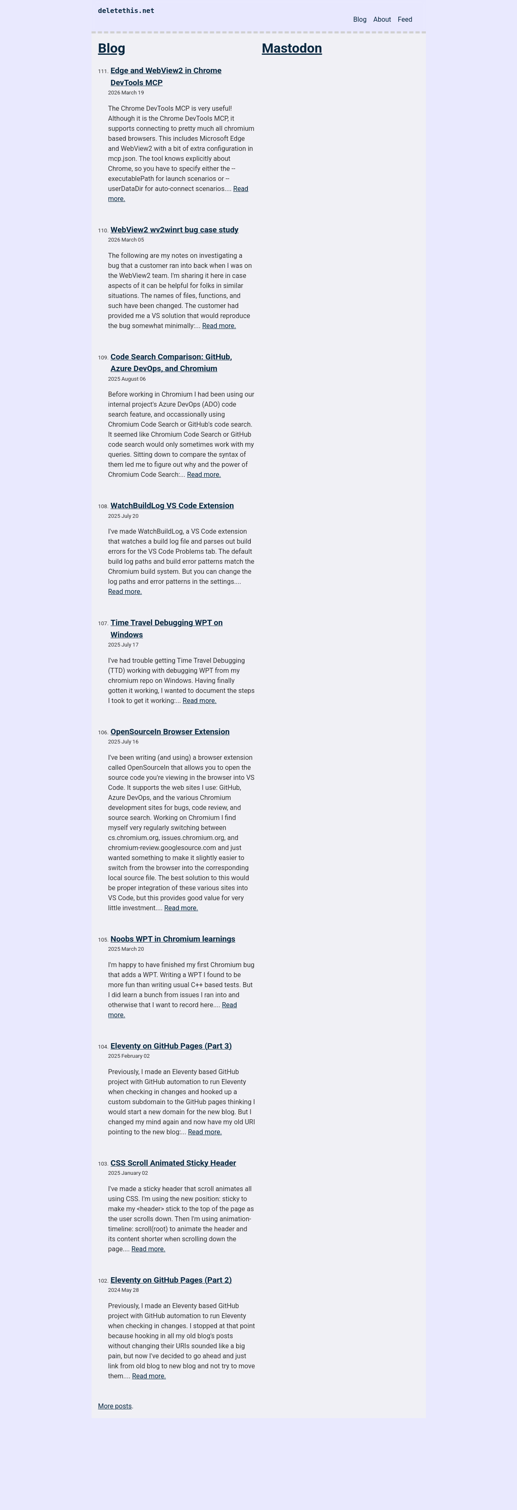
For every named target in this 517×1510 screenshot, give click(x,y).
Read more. (219, 326)
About (382, 19)
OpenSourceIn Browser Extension (170, 731)
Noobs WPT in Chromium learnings (173, 939)
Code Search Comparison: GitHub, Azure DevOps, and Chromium (171, 363)
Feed (405, 19)
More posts (115, 1406)
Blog (360, 19)
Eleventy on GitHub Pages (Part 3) (171, 1046)
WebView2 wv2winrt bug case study (175, 229)
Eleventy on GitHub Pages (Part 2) (171, 1280)
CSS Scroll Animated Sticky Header (173, 1163)
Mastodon (292, 48)
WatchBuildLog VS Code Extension (172, 505)
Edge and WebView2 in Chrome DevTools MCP (166, 76)
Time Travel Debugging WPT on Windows (167, 628)
